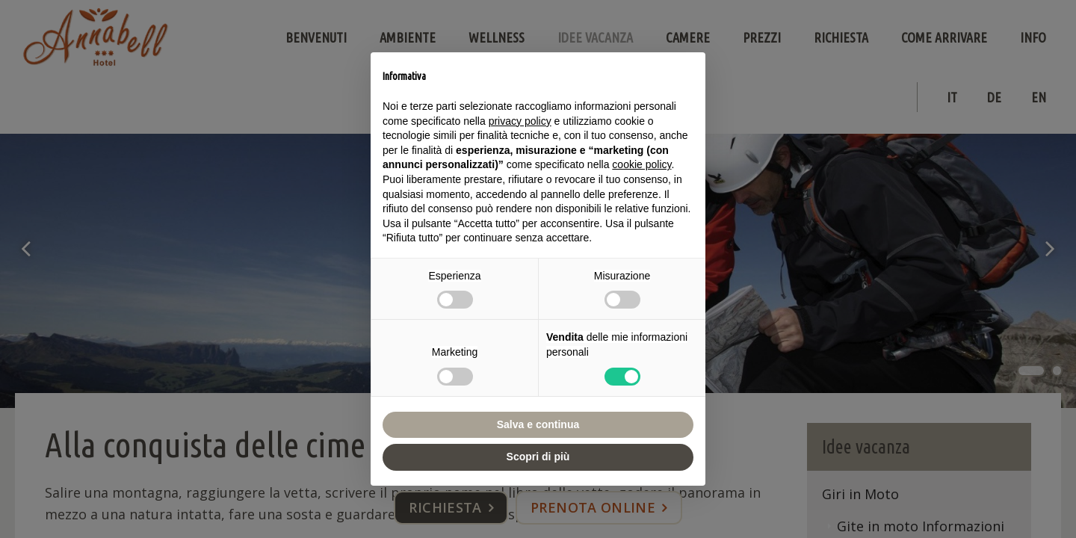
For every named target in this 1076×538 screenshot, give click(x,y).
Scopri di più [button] (538, 457)
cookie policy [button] (641, 164)
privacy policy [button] (520, 121)
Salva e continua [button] (538, 424)
